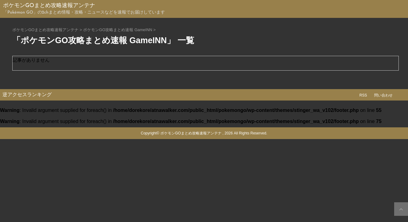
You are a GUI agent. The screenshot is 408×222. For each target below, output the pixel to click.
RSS (363, 95)
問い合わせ (383, 95)
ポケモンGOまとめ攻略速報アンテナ (49, 6)
